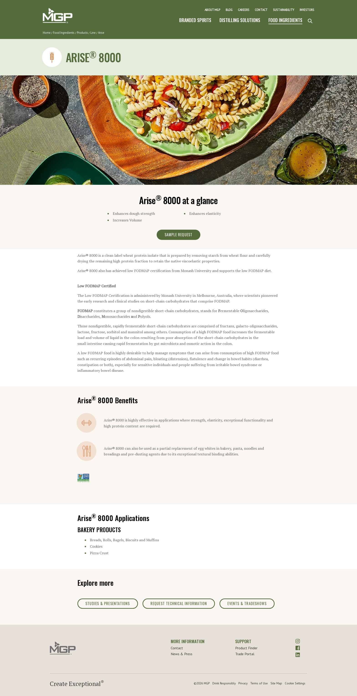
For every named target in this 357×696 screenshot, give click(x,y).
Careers (243, 10)
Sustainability (283, 10)
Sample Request (179, 234)
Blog (229, 10)
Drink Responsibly (224, 683)
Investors (307, 10)
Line (93, 33)
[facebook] (297, 647)
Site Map (276, 683)
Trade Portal (244, 654)
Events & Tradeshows (247, 603)
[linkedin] (297, 654)
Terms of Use (259, 683)
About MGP (212, 10)
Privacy (242, 683)
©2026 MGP (202, 683)
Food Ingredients (285, 20)
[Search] (310, 21)
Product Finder (246, 648)
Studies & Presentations (107, 603)
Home (47, 33)
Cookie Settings (295, 683)
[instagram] (297, 640)
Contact (261, 10)
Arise (101, 33)
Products (82, 33)
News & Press (181, 654)
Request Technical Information (178, 603)
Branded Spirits (195, 20)
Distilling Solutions (239, 20)
